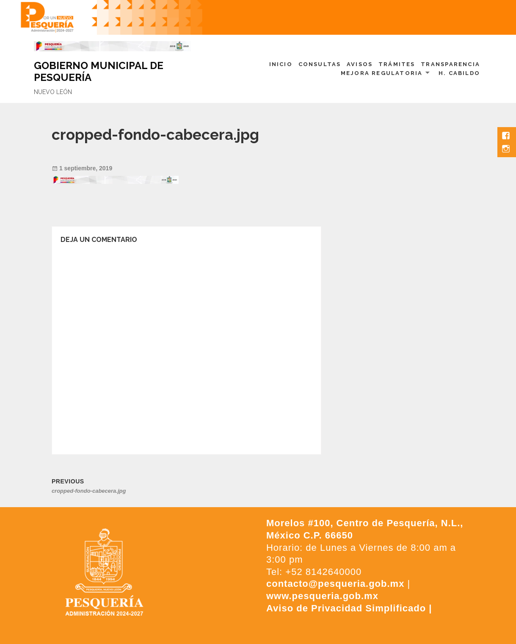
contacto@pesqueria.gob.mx (335, 583)
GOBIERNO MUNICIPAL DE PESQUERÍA (98, 71)
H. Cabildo (459, 73)
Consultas (319, 64)
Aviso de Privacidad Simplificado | (349, 608)
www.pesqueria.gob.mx (322, 596)
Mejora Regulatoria (382, 73)
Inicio (280, 64)
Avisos (360, 64)
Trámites (396, 64)
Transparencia (450, 64)
